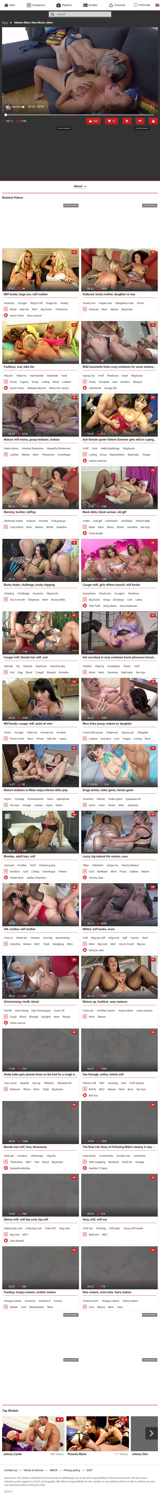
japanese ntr (134, 799)
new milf (51, 1228)
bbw (86, 865)
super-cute (106, 303)
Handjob (46, 1016)
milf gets (115, 1228)
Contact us (10, 1470)
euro (50, 799)
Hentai (111, 805)
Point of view (17, 738)
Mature (115, 309)
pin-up (37, 1083)
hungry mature (13, 1300)
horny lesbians (131, 865)
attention (99, 865)
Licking (46, 382)
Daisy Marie (110, 606)
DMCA (54, 1470)
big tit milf (37, 303)
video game (116, 799)
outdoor (23, 1155)
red (124, 1083)
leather (88, 666)
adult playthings (111, 448)
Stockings (118, 599)
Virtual (40, 738)
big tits (9, 375)
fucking (102, 1228)
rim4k (8, 1010)
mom (141, 303)
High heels (127, 672)
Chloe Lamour (18, 1023)
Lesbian (66, 382)
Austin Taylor (17, 388)
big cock (114, 937)
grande (25, 1083)
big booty (137, 375)
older (87, 521)
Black (92, 527)
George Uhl (110, 388)
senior (135, 937)
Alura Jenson (34, 315)
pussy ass (128, 732)
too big (48, 937)
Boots (92, 672)
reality (65, 303)
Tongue (146, 454)
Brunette (63, 672)
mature (31, 521)
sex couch (10, 1083)
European (104, 382)
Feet (36, 1162)
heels (127, 666)
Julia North (95, 388)
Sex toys (145, 527)
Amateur (125, 382)
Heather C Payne (98, 1168)
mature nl (45, 1300)
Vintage (26, 805)
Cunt (129, 599)
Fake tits (24, 309)
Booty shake (58, 599)
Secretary (113, 672)
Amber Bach (17, 877)
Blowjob (137, 382)
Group (35, 382)
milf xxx (88, 1228)
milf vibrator (137, 1083)
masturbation (36, 799)
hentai (101, 799)
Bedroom (15, 1089)
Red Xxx (93, 1095)
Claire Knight (96, 533)
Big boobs (46, 309)
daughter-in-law (125, 303)
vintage (20, 799)
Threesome (61, 309)
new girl (9, 1155)
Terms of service (34, 1470)
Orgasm (24, 382)
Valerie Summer (98, 460)
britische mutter (14, 521)
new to (9, 937)
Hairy (120, 1307)
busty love (89, 303)
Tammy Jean (96, 877)
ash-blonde (37, 375)
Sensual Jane (96, 950)
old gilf (98, 521)
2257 (89, 1470)
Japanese (132, 805)
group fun (89, 375)
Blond (13, 309)
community (106, 1155)
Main (5, 22)
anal (125, 375)
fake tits (22, 375)
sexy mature (126, 1010)
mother (62, 732)
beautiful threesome (59, 448)
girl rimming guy (42, 1010)
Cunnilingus (64, 454)
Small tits (127, 1162)
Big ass (141, 944)
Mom (105, 309)
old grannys (59, 521)
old (86, 937)
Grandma (61, 527)
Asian (102, 805)
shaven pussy (47, 865)
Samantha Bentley (20, 1168)
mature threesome (33, 448)
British (49, 527)
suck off (59, 1010)
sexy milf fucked (134, 1228)
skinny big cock (13, 1228)
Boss (130, 1089)
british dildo (143, 521)
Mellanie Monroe (37, 388)
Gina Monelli (17, 1240)
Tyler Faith (94, 606)
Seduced (94, 309)
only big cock (34, 1228)
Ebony (110, 527)
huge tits (52, 303)
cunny (58, 1300)
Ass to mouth (17, 599)
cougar (23, 303)
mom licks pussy (93, 732)
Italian (59, 805)
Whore (26, 1089)
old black (127, 521)
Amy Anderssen (128, 606)
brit (102, 1083)
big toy (100, 666)
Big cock (102, 944)
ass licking (22, 1010)
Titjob (46, 944)
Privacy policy (72, 1470)
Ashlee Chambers (36, 877)
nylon (8, 799)
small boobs (58, 666)
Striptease (33, 599)
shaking (9, 593)
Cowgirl (39, 672)
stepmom (113, 732)
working (113, 1083)
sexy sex (89, 1010)
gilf (125, 937)
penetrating (63, 937)
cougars (120, 593)
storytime (140, 1155)
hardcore (113, 375)
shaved (28, 666)
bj (19, 666)
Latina (138, 599)
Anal (114, 382)
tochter (44, 521)
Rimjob (66, 1016)
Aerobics (15, 871)
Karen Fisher (17, 315)
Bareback (102, 871)
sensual (9, 865)
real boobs (90, 1155)
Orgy (20, 672)
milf (102, 375)
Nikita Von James (59, 388)
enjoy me (113, 865)
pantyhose (90, 593)
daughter (144, 732)
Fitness (63, 871)
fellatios (49, 1083)
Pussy (13, 382)
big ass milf (98, 937)
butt (146, 937)
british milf (90, 1083)
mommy (30, 1300)
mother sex (124, 1155)
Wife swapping (97, 1162)
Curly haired (16, 527)
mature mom (91, 1300)
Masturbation (117, 454)
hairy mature (131, 1300)
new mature (11, 448)
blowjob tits (65, 1083)
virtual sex (47, 732)
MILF (35, 309)
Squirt (49, 805)
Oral (12, 672)
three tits (22, 937)
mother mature (106, 1010)
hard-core (105, 593)
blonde (9, 666)
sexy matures (145, 1010)
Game (92, 805)
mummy (9, 303)
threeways (38, 1155)
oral (65, 375)
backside (53, 375)
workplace (114, 666)
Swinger (139, 1162)
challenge (24, 593)
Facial (13, 1016)
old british (112, 521)
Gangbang (58, 944)
